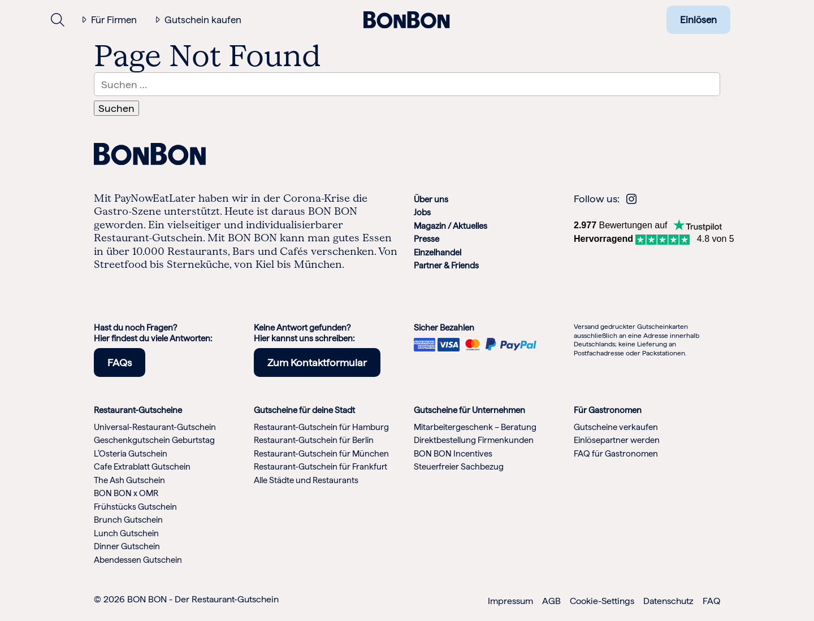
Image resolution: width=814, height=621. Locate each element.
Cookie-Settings (602, 601)
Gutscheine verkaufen (616, 427)
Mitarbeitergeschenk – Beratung (475, 427)
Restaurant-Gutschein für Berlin (314, 440)
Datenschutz (668, 601)
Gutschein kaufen (202, 19)
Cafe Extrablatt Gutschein (142, 467)
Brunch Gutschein (128, 520)
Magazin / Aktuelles (450, 226)
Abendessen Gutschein (138, 560)
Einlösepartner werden (617, 440)
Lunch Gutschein (126, 533)
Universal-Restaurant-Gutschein (155, 427)
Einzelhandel (437, 252)
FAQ (711, 601)
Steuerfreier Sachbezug (459, 467)
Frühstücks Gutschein (135, 507)
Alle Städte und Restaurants (306, 480)
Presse (426, 239)
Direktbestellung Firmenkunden (474, 440)
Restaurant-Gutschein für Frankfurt (320, 467)
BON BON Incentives (453, 454)
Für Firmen (114, 19)
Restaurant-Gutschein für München (321, 454)
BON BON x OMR (126, 493)
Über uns (431, 199)
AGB (551, 601)
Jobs (422, 212)
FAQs (119, 362)
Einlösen (698, 19)
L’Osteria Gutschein (130, 454)
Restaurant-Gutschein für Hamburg (321, 427)
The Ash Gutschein (129, 480)
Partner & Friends (446, 265)
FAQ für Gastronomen (616, 454)
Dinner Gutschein (127, 546)
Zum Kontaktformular (317, 362)
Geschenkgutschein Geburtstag (154, 440)
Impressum (510, 601)
